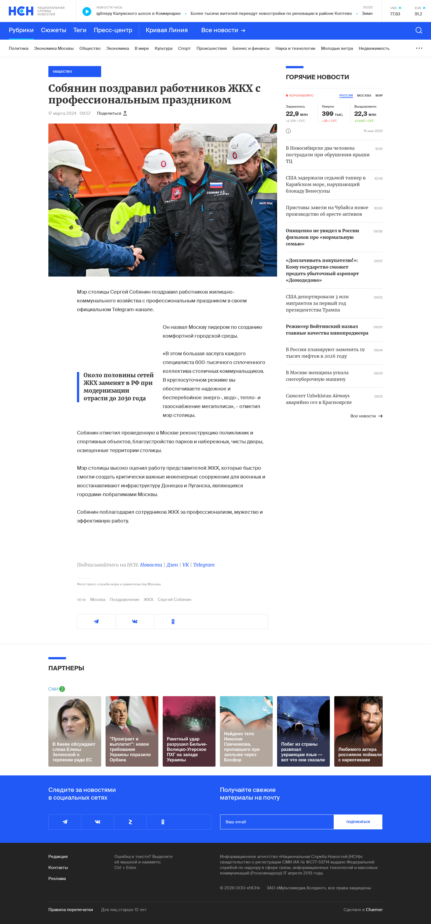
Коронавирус (301, 95)
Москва (97, 599)
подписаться (358, 822)
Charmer (374, 909)
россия (346, 95)
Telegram (204, 565)
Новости (151, 565)
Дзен (172, 565)
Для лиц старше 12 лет (124, 909)
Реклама (57, 878)
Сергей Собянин (174, 599)
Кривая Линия (167, 30)
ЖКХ (148, 599)
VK (186, 565)
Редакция (58, 856)
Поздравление (124, 599)
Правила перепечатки (70, 909)
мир (379, 95)
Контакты (58, 867)
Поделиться (112, 113)
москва (364, 95)
